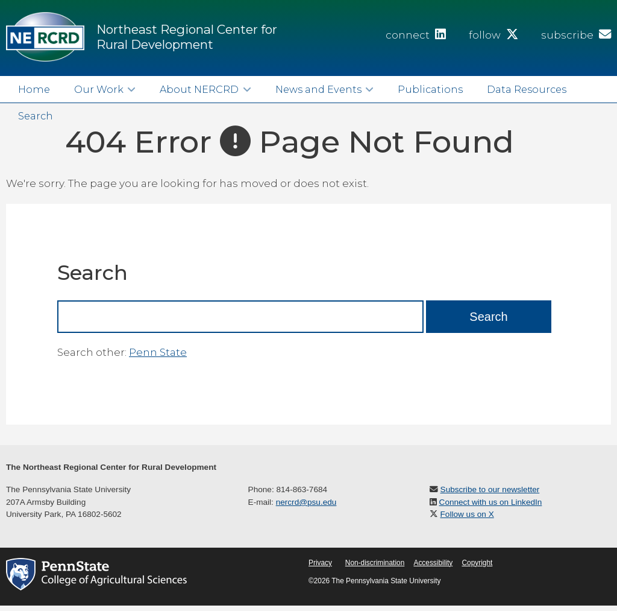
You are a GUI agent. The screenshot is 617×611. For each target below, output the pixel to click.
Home (34, 89)
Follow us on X (467, 514)
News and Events (318, 89)
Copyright (477, 563)
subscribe (576, 35)
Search (35, 116)
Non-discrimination (374, 563)
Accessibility (433, 563)
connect (416, 35)
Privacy (320, 563)
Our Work (99, 89)
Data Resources (526, 89)
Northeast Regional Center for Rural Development (186, 37)
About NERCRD (199, 89)
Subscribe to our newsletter (490, 489)
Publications (430, 89)
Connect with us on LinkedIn (490, 502)
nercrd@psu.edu (306, 502)
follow (493, 35)
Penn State (158, 352)
